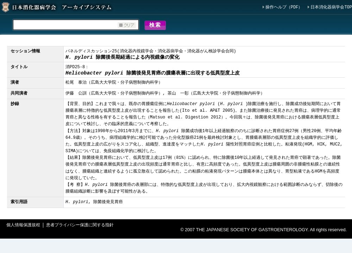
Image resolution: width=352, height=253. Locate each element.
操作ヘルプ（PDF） (284, 8)
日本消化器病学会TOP (331, 8)
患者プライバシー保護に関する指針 (80, 226)
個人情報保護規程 (23, 226)
